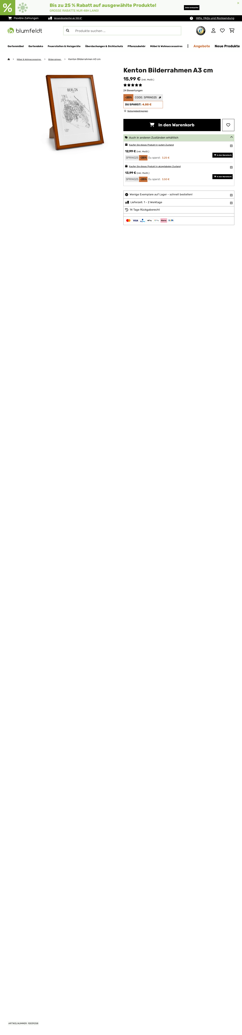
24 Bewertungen (133, 90)
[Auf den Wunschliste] (228, 125)
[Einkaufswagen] (231, 30)
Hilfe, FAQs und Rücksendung (215, 18)
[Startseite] (12, 59)
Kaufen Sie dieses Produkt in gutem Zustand (158, 145)
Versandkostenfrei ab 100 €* (72, 18)
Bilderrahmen (62, 59)
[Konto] (213, 30)
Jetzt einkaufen (185, 7)
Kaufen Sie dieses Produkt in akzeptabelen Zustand (162, 166)
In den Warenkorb (172, 125)
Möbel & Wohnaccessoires (32, 59)
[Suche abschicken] (67, 30)
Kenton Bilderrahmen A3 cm (93, 59)
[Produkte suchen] (122, 30)
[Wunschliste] (222, 30)
